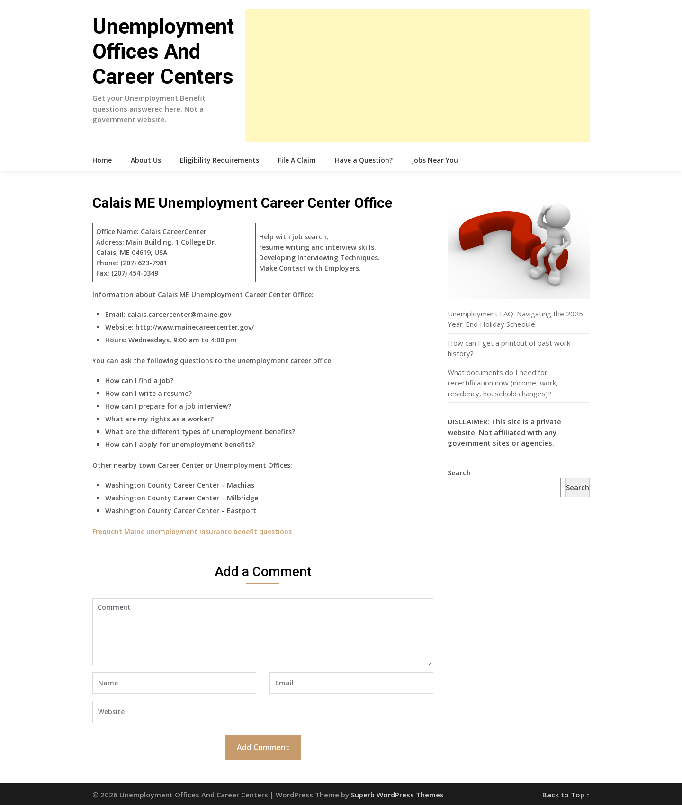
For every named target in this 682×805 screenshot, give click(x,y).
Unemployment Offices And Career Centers (163, 51)
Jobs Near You (435, 160)
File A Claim (297, 160)
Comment (262, 631)
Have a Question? (364, 160)
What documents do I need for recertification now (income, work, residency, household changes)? (503, 383)
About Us (146, 160)
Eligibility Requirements (219, 160)
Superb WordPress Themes (397, 794)
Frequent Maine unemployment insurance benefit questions (192, 531)
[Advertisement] (417, 75)
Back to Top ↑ (566, 794)
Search (459, 472)
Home (102, 160)
